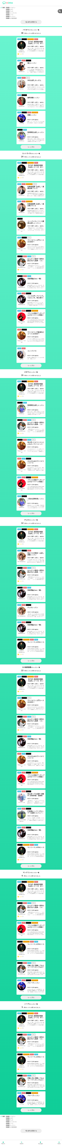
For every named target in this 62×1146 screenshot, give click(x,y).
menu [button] (59, 1143)
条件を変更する (31, 22)
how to (3, 1143)
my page (40, 1143)
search (21, 1143)
